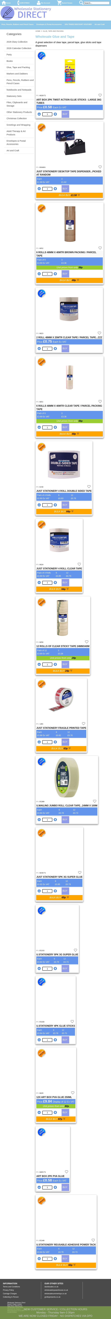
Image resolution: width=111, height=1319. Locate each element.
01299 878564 (24, 3)
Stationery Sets (14, 96)
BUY (65, 114)
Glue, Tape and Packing (18, 67)
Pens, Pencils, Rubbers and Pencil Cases (17, 24)
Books (10, 61)
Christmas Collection (17, 118)
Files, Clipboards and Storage (17, 104)
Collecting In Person (11, 1297)
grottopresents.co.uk (52, 1297)
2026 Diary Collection (17, 42)
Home (8, 3)
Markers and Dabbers (17, 73)
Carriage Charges (10, 1294)
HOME (37, 31)
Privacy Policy (8, 1290)
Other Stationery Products (19, 112)
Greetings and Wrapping (18, 125)
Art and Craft (100, 24)
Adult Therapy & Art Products (16, 133)
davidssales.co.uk (51, 1287)
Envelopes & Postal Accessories (49, 24)
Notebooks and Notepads (19, 89)
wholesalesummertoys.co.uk (56, 1294)
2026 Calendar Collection (19, 48)
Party (9, 54)
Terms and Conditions (11, 1287)
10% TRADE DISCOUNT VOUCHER (78, 24)
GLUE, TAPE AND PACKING (53, 31)
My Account (45, 3)
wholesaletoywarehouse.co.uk (56, 1290)
